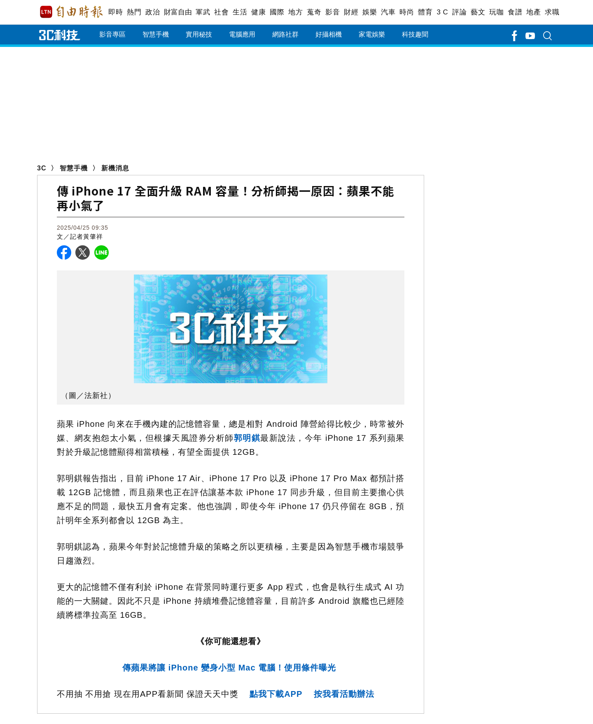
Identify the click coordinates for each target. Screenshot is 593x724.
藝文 (478, 12)
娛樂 (369, 12)
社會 (221, 12)
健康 (258, 12)
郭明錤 (247, 437)
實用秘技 (199, 34)
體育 (425, 12)
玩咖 (496, 12)
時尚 (406, 12)
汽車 (388, 12)
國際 (277, 12)
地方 (295, 12)
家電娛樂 (372, 34)
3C (41, 168)
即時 (115, 12)
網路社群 (285, 34)
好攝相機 (328, 34)
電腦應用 (242, 34)
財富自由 (177, 12)
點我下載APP (276, 693)
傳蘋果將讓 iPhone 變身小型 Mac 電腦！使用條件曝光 (230, 667)
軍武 (203, 12)
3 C (442, 12)
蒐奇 (314, 12)
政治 (152, 12)
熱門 (134, 12)
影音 (332, 12)
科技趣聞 (415, 34)
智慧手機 (155, 34)
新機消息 (115, 168)
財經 (351, 12)
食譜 (515, 12)
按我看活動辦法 (344, 693)
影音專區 (112, 34)
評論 (459, 12)
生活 (240, 12)
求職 (552, 12)
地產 (533, 12)
